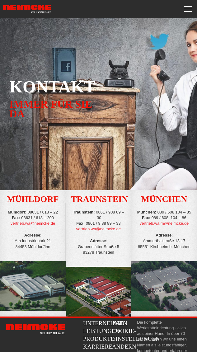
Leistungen (101, 331)
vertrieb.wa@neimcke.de (33, 223)
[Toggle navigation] (188, 9)
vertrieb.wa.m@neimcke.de (164, 223)
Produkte (98, 339)
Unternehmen (105, 323)
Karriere (97, 347)
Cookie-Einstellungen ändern (136, 339)
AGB (118, 323)
